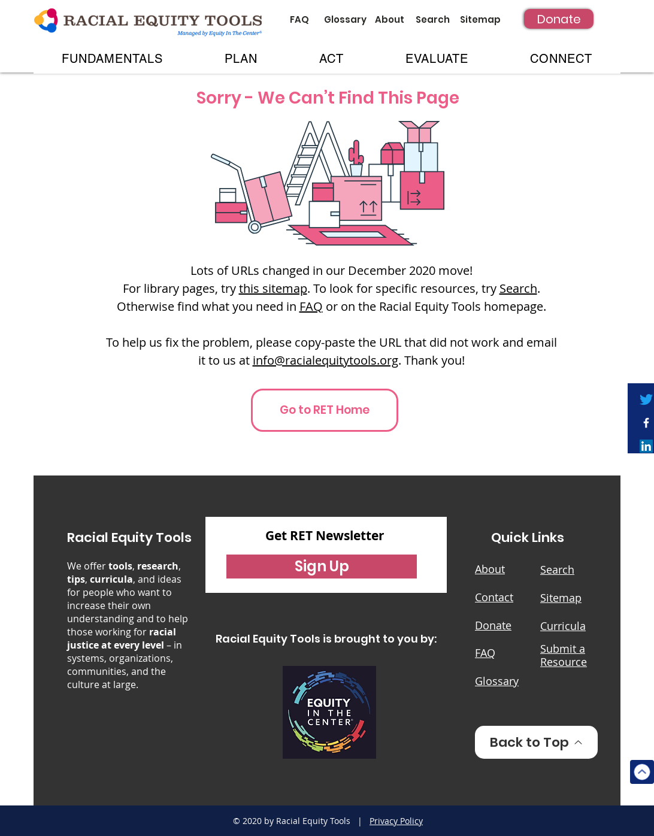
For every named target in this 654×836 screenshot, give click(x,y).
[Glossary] (345, 19)
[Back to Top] (536, 742)
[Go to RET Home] (324, 410)
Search (518, 288)
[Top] (642, 772)
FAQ (311, 306)
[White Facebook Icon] (646, 422)
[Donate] (559, 19)
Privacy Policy (396, 820)
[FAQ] (299, 19)
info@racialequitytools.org (325, 360)
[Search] (432, 19)
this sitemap (273, 288)
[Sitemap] (480, 19)
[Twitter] (646, 399)
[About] (390, 19)
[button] (113, 59)
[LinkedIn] (646, 446)
